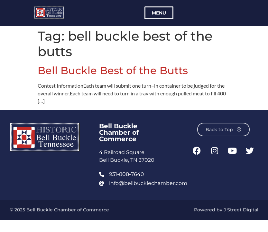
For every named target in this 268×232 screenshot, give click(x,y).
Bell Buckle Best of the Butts (113, 70)
